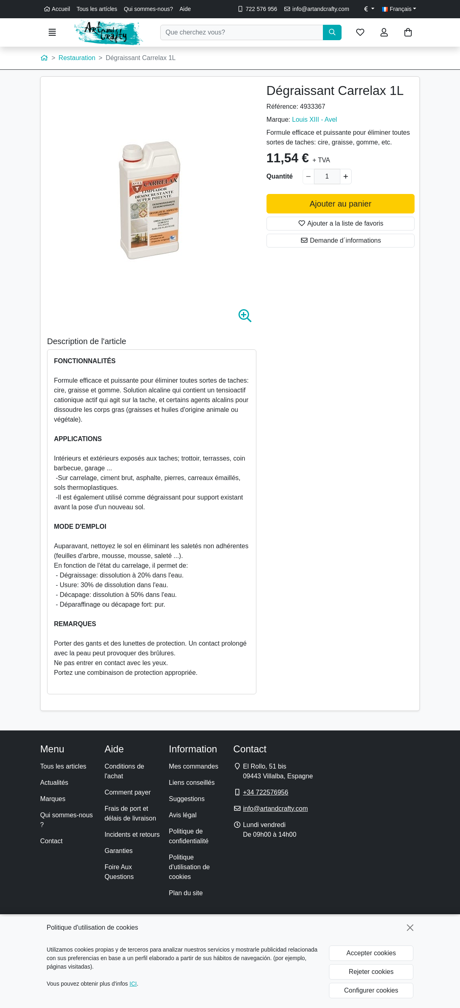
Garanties (119, 850)
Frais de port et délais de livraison (130, 813)
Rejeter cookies (371, 971)
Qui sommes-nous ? (66, 820)
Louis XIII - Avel (314, 119)
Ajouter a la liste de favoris (340, 223)
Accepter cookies (371, 953)
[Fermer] (410, 927)
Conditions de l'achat (124, 771)
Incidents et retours (132, 834)
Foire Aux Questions (119, 872)
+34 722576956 (265, 792)
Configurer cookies (371, 990)
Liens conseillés (192, 782)
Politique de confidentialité (189, 836)
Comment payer (128, 792)
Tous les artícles (97, 9)
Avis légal (182, 815)
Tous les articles (63, 766)
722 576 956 (257, 9)
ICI (133, 983)
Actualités (54, 782)
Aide (185, 9)
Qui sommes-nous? (148, 9)
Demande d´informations (340, 240)
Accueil (56, 9)
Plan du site (186, 893)
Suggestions (186, 798)
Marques (52, 798)
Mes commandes (193, 766)
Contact (51, 841)
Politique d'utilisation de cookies (189, 867)
